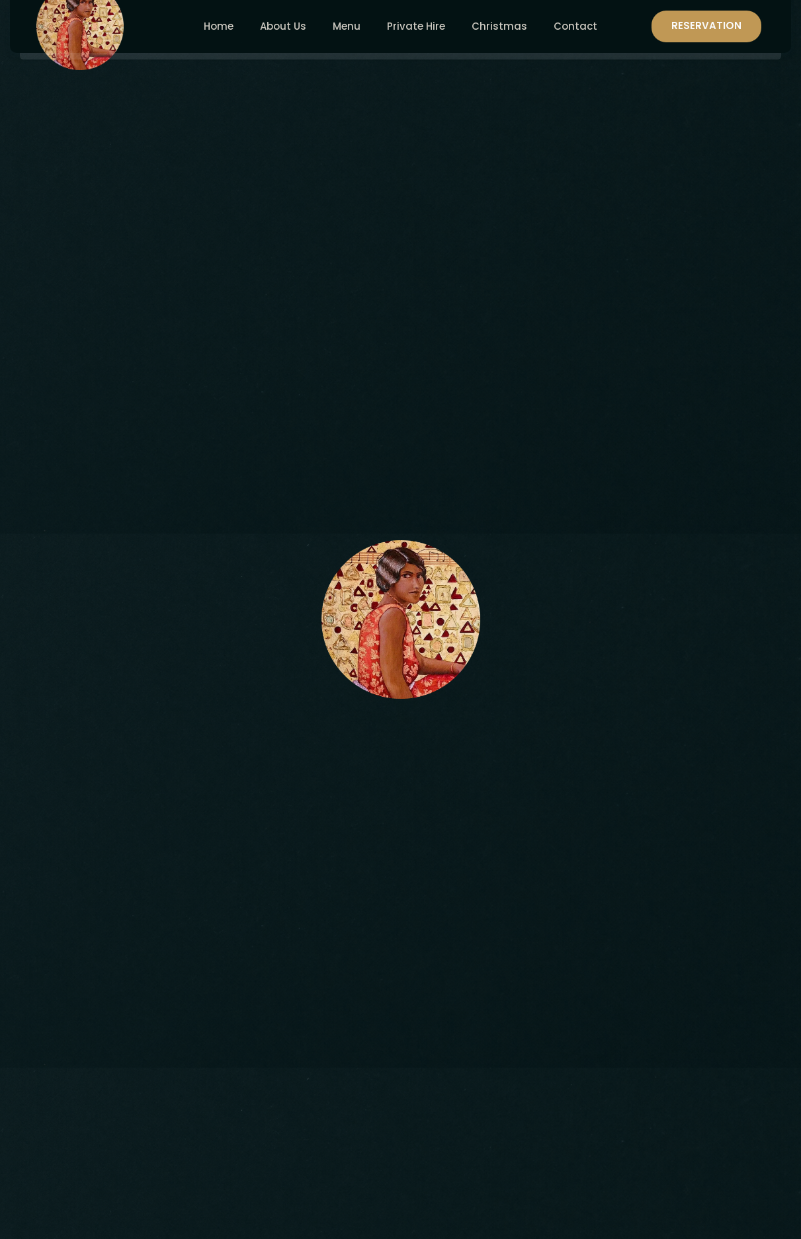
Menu (346, 26)
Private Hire (416, 26)
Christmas (499, 26)
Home (218, 26)
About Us (283, 26)
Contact (575, 26)
